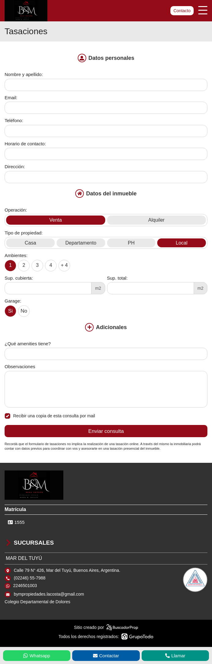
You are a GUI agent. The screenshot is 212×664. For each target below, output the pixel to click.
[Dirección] (106, 177)
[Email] (106, 108)
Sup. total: (117, 278)
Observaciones (20, 366)
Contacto (182, 10)
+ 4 (64, 265)
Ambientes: (16, 255)
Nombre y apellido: (24, 74)
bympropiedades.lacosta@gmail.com (49, 594)
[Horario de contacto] (106, 154)
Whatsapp (36, 655)
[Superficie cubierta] (48, 288)
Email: (11, 97)
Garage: (13, 300)
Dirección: (15, 166)
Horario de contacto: (25, 143)
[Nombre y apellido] (106, 85)
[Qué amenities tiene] (106, 354)
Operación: (16, 209)
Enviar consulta (106, 431)
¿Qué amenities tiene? (28, 343)
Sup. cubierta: (19, 278)
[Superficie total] (150, 288)
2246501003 (25, 585)
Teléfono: (14, 120)
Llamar (175, 655)
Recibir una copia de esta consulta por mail (50, 416)
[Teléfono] (106, 131)
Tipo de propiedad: (24, 232)
